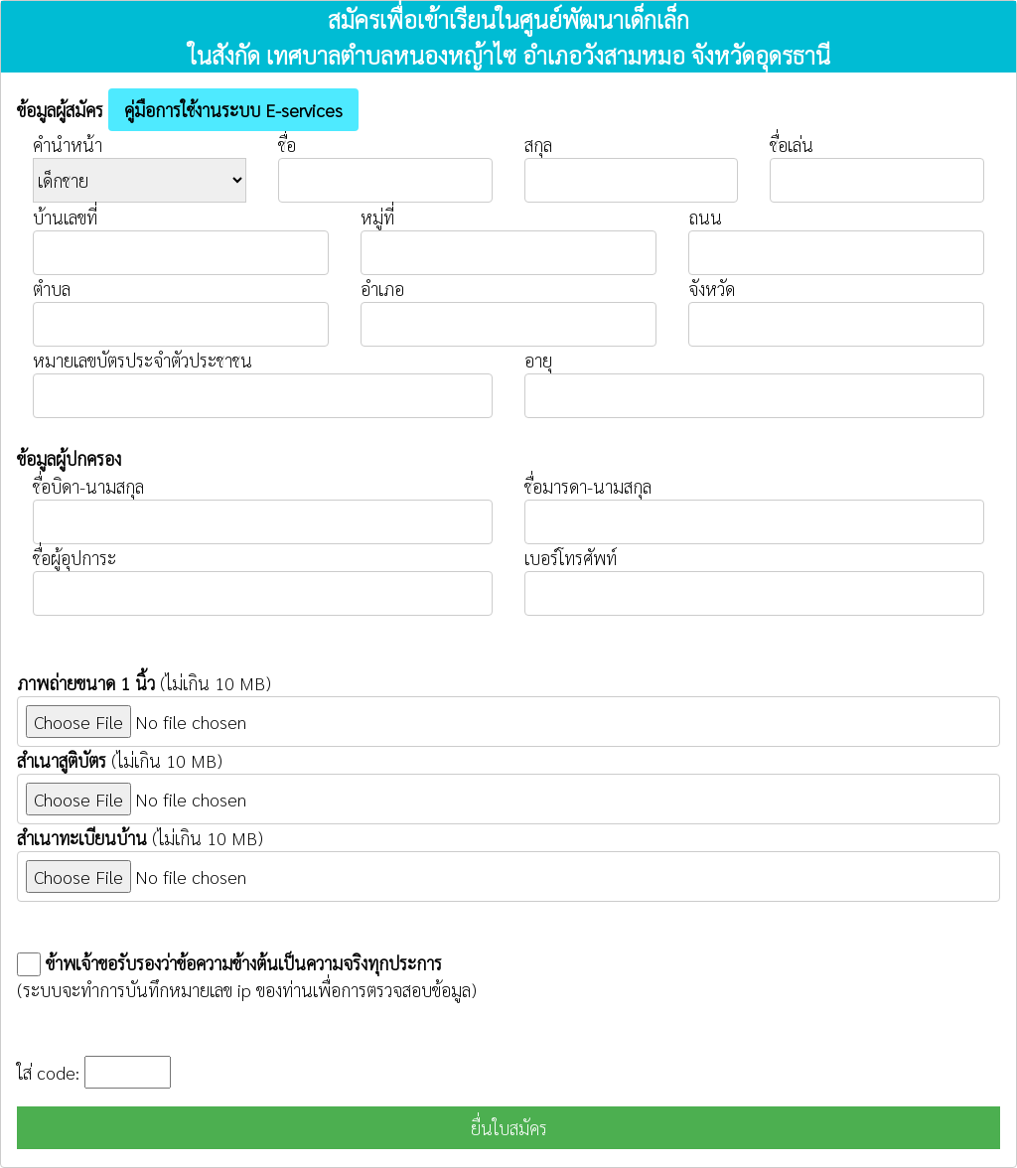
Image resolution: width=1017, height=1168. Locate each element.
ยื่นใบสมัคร (509, 1127)
